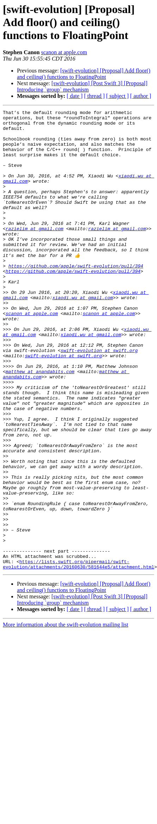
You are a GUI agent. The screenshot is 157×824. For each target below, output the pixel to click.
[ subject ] (117, 96)
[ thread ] (94, 96)
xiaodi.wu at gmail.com (82, 335)
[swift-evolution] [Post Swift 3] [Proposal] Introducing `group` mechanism (82, 86)
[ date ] (75, 96)
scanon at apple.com (64, 52)
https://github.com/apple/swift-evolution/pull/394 (75, 297)
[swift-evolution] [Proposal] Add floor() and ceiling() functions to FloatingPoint (83, 74)
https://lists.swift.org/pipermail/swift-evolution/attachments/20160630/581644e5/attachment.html (78, 655)
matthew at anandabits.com (40, 424)
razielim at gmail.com (35, 253)
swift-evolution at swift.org (88, 398)
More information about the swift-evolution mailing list (65, 716)
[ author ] (140, 96)
